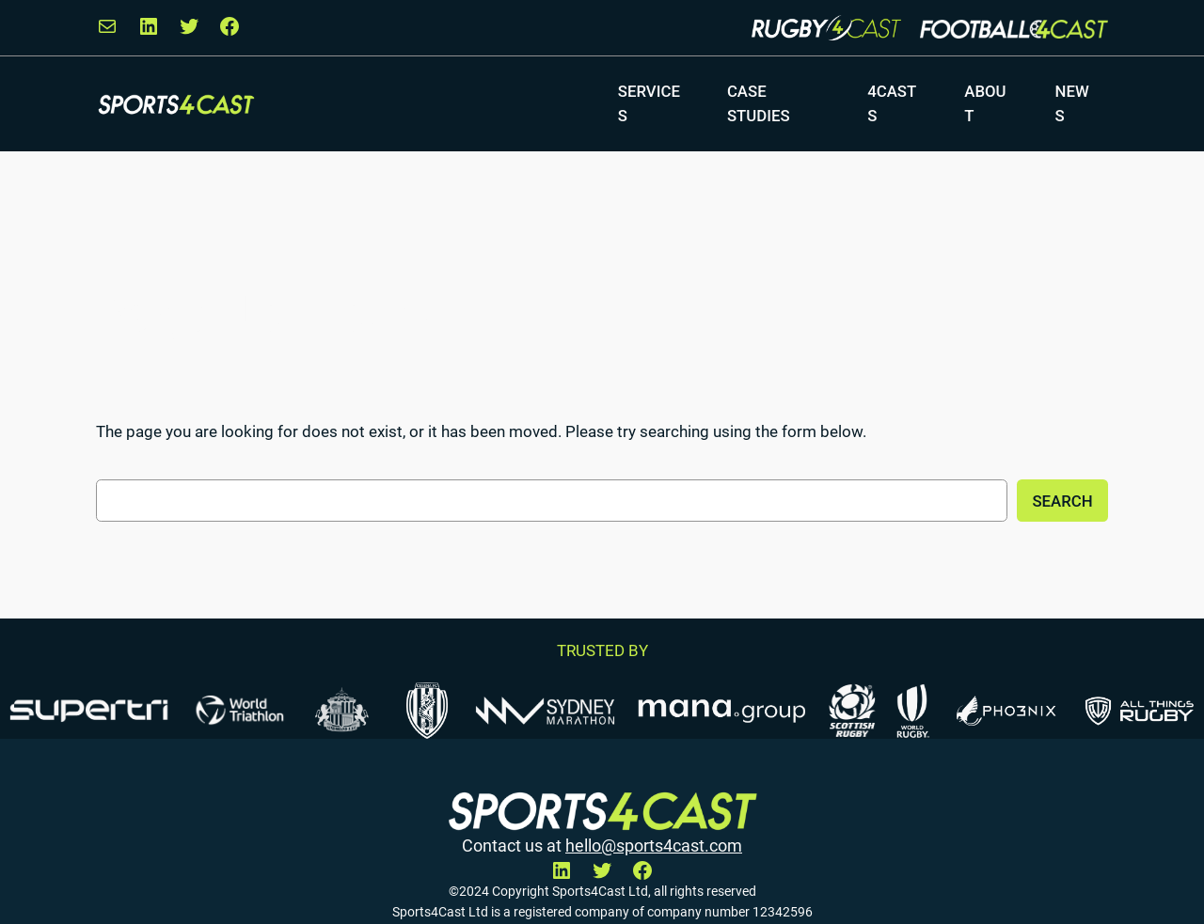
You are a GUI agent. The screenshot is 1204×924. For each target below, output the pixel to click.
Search (1062, 501)
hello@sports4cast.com (653, 845)
